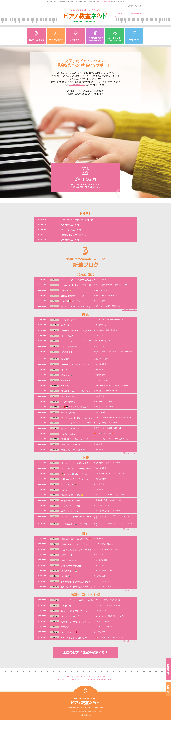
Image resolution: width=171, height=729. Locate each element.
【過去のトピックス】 (129, 310)
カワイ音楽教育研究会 (103, 1)
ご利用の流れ (101, 677)
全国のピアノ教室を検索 (83, 677)
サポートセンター (100, 679)
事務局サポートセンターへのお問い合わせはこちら (86, 711)
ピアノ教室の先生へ (70, 679)
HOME (67, 677)
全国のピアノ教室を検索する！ (85, 652)
